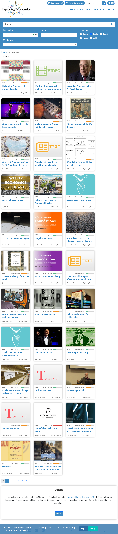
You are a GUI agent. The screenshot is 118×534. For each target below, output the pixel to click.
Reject (83, 529)
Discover (92, 9)
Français (86, 38)
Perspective (8, 30)
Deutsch (86, 34)
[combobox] (40, 44)
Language (84, 30)
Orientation (76, 9)
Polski (95, 38)
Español (106, 34)
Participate (107, 9)
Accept (93, 529)
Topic (43, 30)
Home (4, 52)
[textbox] (40, 44)
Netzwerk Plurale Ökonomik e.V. (80, 497)
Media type (8, 40)
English (96, 34)
